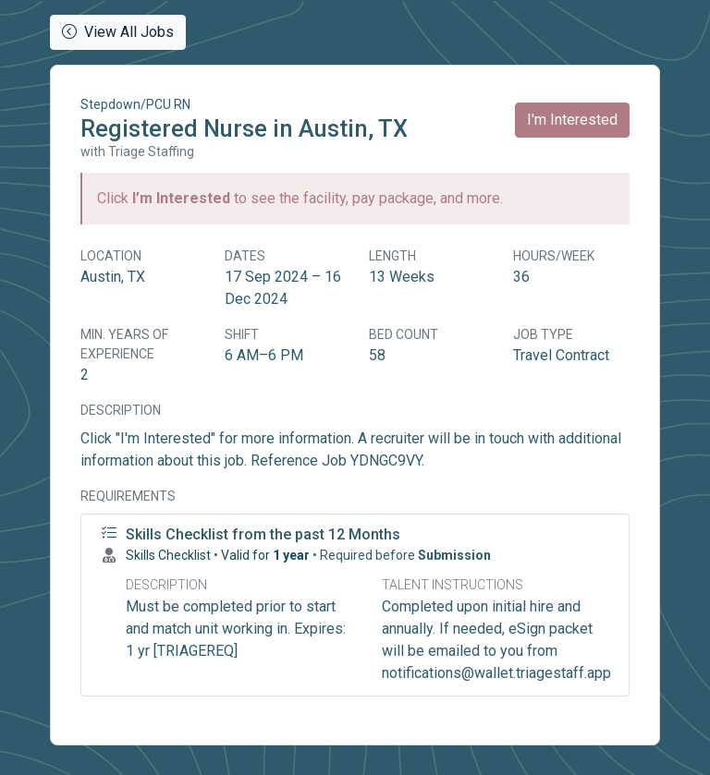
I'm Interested (572, 119)
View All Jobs (118, 32)
